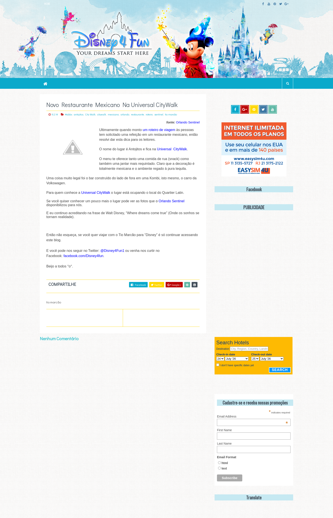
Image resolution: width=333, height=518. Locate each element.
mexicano (113, 114)
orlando (125, 114)
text (224, 468)
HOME (47, 3)
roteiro (149, 114)
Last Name (224, 443)
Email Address (252, 416)
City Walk (90, 114)
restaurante (137, 114)
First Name (224, 430)
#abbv (68, 114)
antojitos (78, 114)
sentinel (158, 114)
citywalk (101, 114)
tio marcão (171, 114)
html (224, 463)
